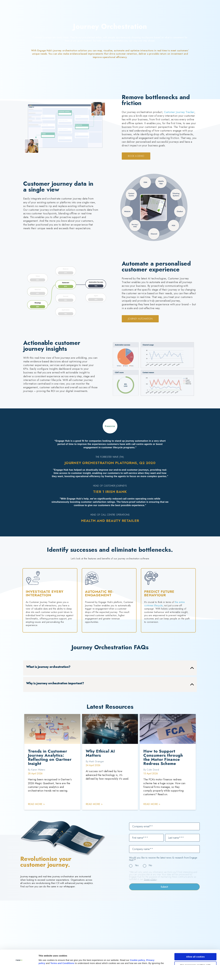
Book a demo (136, 156)
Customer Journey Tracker (179, 112)
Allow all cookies (195, 942)
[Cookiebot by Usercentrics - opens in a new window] (19, 959)
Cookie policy (137, 945)
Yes (137, 865)
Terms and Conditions (62, 948)
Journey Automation (140, 318)
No (150, 865)
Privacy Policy (150, 879)
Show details (45, 959)
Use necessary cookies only (195, 950)
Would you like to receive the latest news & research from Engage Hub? (163, 859)
